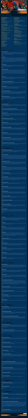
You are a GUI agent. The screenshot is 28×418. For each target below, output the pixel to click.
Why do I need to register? (3, 18)
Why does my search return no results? (18, 31)
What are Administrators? (16, 18)
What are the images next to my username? (5, 28)
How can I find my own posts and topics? (18, 33)
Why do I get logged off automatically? (5, 22)
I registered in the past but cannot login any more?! (6, 21)
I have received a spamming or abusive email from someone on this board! (20, 26)
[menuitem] (5, 11)
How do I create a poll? (3, 34)
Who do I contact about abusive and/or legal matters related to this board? (20, 43)
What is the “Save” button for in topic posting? (5, 38)
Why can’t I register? (3, 19)
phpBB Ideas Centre (5, 398)
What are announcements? (4, 44)
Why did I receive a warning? (4, 37)
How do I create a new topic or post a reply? (5, 32)
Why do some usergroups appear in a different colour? (19, 21)
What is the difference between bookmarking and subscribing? (20, 35)
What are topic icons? (3, 46)
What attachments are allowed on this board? (18, 39)
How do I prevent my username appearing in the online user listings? (7, 26)
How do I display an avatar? (4, 29)
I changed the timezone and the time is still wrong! (6, 27)
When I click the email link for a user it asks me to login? (6, 30)
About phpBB (21, 394)
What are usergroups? (16, 19)
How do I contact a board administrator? (18, 44)
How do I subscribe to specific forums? (18, 36)
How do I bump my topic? (3, 39)
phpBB (16, 124)
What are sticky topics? (3, 45)
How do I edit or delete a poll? (4, 35)
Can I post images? (3, 43)
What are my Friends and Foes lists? (17, 28)
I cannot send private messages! (17, 24)
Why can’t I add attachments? (4, 36)
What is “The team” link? (16, 22)
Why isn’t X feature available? (17, 42)
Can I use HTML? (3, 42)
